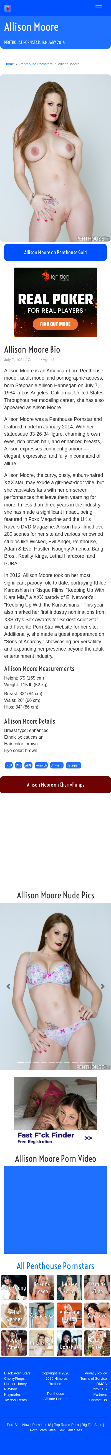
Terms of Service (93, 1378)
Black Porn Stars (17, 1373)
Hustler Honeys (16, 1384)
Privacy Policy (96, 1373)
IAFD (18, 765)
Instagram (73, 765)
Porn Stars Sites (43, 1430)
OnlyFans (57, 765)
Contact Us (98, 1400)
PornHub (41, 765)
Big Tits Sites (92, 1425)
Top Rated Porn (66, 1425)
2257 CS (100, 1389)
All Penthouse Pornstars (55, 1265)
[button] (8, 986)
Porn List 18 (41, 1425)
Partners (100, 1394)
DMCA (101, 1384)
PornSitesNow (18, 1425)
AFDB (28, 765)
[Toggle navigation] (99, 7)
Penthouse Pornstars (36, 64)
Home (9, 64)
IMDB (9, 765)
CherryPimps (14, 1378)
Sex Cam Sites (70, 1430)
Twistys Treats (15, 1400)
